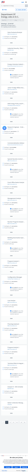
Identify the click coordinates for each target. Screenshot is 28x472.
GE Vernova (10, 129)
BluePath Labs (11, 50)
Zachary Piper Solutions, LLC (14, 279)
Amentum (10, 239)
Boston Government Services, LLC (15, 66)
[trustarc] (23, 470)
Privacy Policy (4, 470)
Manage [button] (8, 467)
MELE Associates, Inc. (12, 34)
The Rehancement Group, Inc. (14, 105)
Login (22, 2)
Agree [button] (16, 467)
